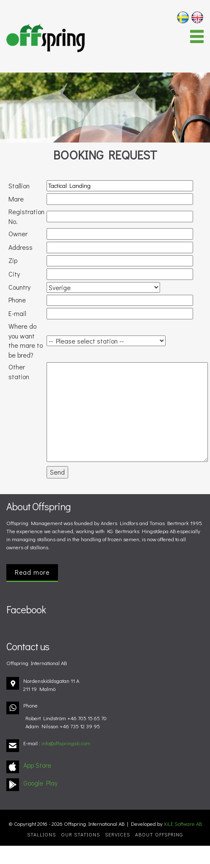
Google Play (40, 782)
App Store (37, 765)
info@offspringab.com (66, 743)
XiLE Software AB (183, 823)
